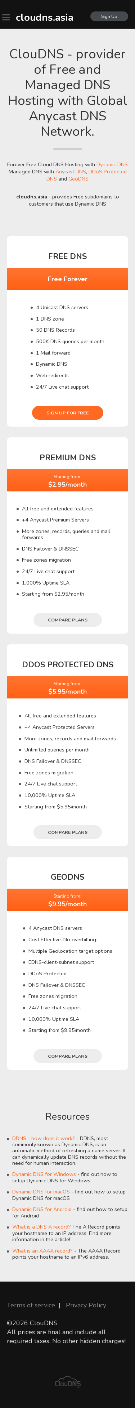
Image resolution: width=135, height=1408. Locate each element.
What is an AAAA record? (42, 1250)
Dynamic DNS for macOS (41, 1191)
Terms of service (31, 1305)
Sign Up (109, 16)
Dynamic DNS (112, 164)
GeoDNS (78, 178)
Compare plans (67, 620)
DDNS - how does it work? (43, 1138)
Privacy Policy (86, 1305)
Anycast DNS (70, 171)
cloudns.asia (44, 17)
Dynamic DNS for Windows (44, 1174)
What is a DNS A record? (41, 1226)
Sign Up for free (67, 413)
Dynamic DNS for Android (42, 1209)
